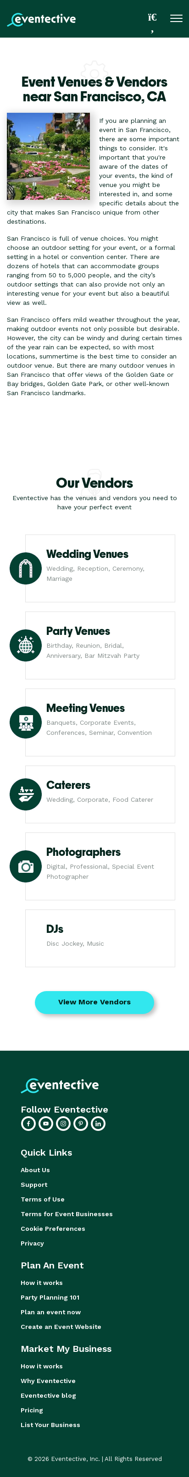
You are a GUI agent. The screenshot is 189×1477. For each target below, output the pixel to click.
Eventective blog (48, 1395)
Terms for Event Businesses (67, 1214)
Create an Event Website (61, 1326)
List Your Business (50, 1424)
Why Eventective (48, 1380)
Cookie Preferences (53, 1228)
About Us (35, 1170)
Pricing (32, 1410)
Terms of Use (43, 1199)
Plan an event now (51, 1312)
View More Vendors (94, 1002)
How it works (42, 1282)
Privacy (32, 1243)
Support (34, 1184)
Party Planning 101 (50, 1297)
